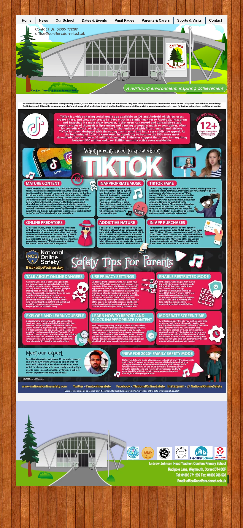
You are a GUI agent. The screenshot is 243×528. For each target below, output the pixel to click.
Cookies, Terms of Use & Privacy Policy (55, 90)
